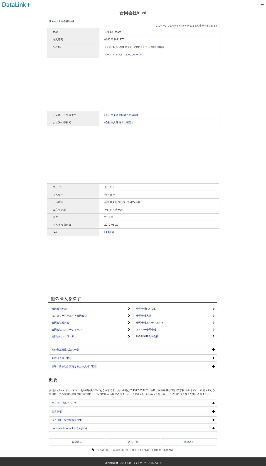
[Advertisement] (98, 84)
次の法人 (189, 441)
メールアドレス (113, 54)
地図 (160, 47)
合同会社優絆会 (60, 322)
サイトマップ (139, 463)
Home (52, 21)
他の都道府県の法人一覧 (79, 349)
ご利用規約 (125, 463)
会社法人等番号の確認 (118, 122)
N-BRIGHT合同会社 (147, 336)
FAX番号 (109, 232)
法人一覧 (133, 441)
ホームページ (133, 54)
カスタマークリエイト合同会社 (69, 315)
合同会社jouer (59, 308)
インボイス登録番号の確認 (121, 114)
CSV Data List (111, 463)
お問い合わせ (154, 463)
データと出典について (78, 403)
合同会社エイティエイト (150, 322)
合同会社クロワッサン (64, 336)
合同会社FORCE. (146, 308)
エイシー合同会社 (146, 329)
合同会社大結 (143, 315)
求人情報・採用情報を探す (80, 419)
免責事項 (70, 411)
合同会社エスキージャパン (67, 329)
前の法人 (77, 441)
